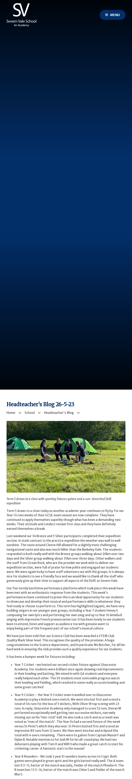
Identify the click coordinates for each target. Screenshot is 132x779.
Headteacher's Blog (59, 413)
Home (11, 413)
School (30, 413)
